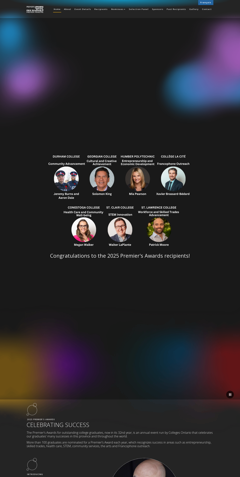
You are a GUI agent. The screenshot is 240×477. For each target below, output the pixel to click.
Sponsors (157, 9)
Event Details (83, 9)
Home (57, 9)
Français (205, 2)
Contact (207, 9)
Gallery (194, 9)
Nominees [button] (117, 9)
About (67, 9)
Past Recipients (176, 9)
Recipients (101, 9)
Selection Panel (139, 9)
